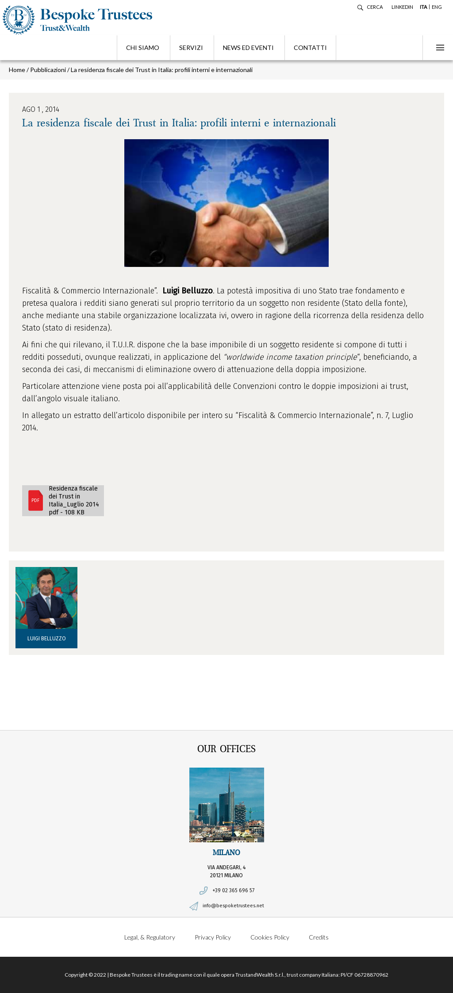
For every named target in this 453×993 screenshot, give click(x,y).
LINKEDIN (402, 6)
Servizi (191, 47)
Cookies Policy (269, 937)
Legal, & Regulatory (149, 937)
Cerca (375, 6)
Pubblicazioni (48, 69)
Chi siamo (142, 47)
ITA (423, 6)
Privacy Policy (213, 937)
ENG (437, 6)
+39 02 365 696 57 (233, 890)
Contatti (310, 47)
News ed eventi (248, 47)
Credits (319, 937)
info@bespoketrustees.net (233, 905)
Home (17, 69)
